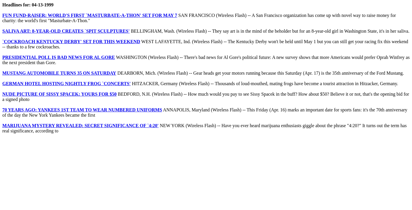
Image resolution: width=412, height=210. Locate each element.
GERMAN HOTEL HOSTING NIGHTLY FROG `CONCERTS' (66, 83)
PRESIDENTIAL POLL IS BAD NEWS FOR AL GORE (58, 57)
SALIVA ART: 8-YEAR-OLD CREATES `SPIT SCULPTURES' (66, 31)
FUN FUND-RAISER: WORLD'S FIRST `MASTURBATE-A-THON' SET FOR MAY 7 (89, 15)
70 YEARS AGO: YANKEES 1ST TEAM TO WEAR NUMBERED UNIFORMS (82, 109)
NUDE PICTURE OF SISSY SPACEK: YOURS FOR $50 (59, 94)
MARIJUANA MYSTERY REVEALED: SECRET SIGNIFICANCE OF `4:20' (80, 125)
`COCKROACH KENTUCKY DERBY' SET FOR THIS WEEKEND (71, 41)
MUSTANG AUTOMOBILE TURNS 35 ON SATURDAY (59, 73)
